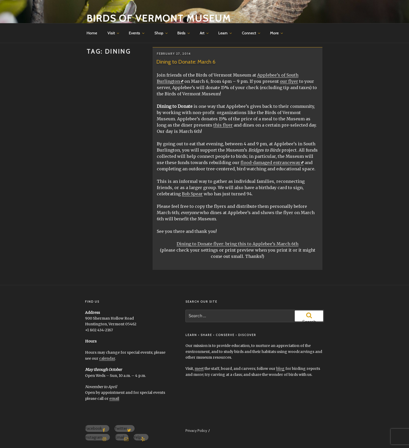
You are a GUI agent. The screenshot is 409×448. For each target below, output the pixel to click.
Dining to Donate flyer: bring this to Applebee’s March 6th (237, 243)
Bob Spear (192, 193)
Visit (113, 33)
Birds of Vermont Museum (159, 18)
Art (204, 33)
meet (199, 368)
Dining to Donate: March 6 (185, 62)
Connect (251, 33)
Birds (184, 33)
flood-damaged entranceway (270, 162)
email (114, 398)
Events (137, 33)
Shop (161, 33)
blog (280, 368)
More (277, 33)
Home (92, 33)
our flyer (289, 81)
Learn (225, 33)
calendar (107, 358)
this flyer (223, 125)
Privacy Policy (196, 430)
